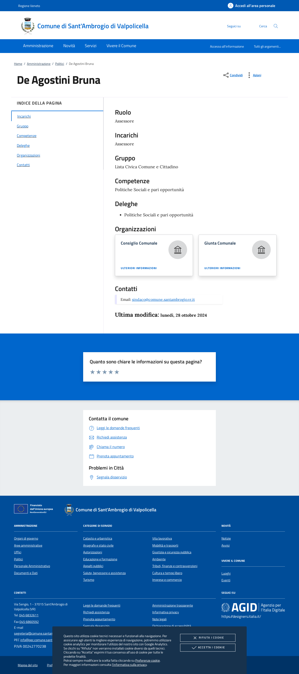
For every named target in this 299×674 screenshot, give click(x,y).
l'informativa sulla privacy (129, 664)
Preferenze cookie (147, 660)
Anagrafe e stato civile (98, 545)
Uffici (17, 552)
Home (18, 63)
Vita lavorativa (162, 538)
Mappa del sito (28, 665)
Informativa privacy (165, 612)
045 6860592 (29, 621)
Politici (59, 63)
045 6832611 (29, 615)
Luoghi (226, 573)
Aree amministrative (28, 545)
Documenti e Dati (26, 573)
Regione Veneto (29, 5)
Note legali (159, 619)
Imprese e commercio (167, 579)
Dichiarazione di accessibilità (171, 625)
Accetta (208, 647)
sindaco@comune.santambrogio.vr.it (163, 299)
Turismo (88, 579)
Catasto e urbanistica (97, 538)
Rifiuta (207, 638)
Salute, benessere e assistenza (104, 573)
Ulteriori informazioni (139, 268)
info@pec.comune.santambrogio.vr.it (45, 639)
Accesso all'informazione (227, 46)
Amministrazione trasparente (172, 605)
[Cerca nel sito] (276, 26)
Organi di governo (26, 538)
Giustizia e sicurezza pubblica (171, 552)
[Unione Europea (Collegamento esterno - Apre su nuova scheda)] (35, 509)
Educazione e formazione (100, 559)
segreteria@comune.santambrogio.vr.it (41, 633)
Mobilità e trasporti (165, 545)
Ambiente (159, 559)
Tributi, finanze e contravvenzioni (174, 566)
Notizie (226, 538)
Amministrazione (38, 63)
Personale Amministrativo (32, 566)
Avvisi (225, 545)
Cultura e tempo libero (167, 573)
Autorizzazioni (92, 552)
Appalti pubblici (93, 566)
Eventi (225, 580)
